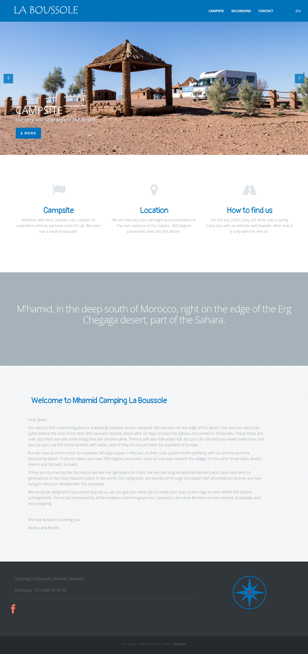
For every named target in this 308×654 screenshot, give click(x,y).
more (29, 133)
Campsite (216, 11)
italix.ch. (180, 644)
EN (298, 11)
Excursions (241, 11)
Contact (265, 11)
